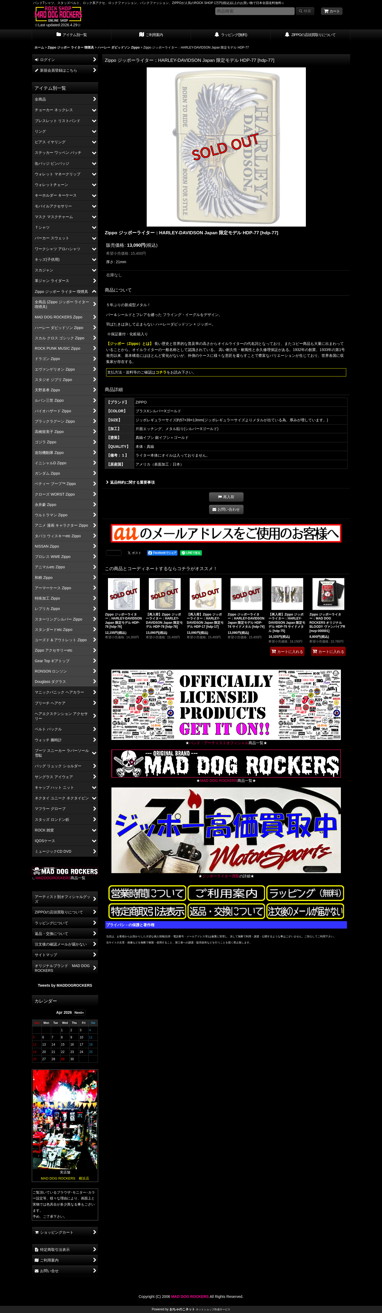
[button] (226, 497)
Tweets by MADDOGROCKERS (65, 985)
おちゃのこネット (182, 1309)
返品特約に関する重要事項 (130, 482)
